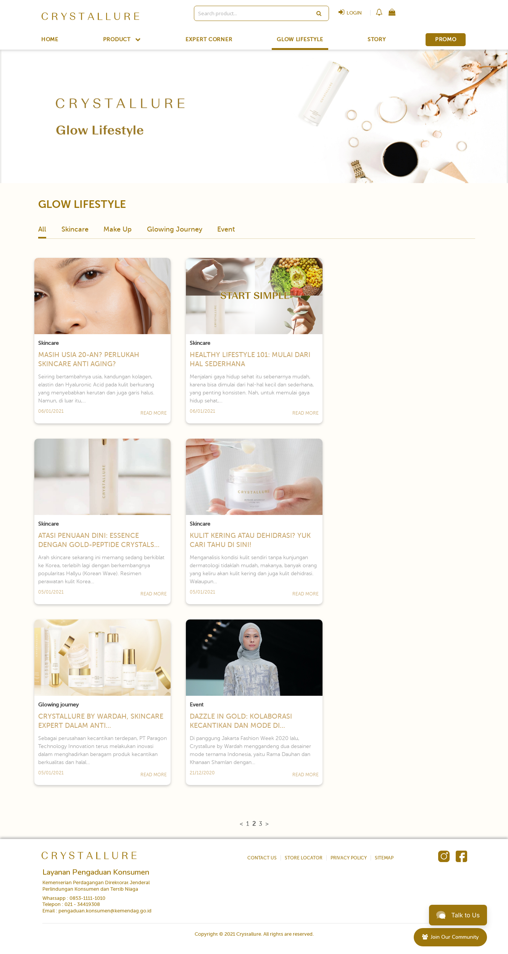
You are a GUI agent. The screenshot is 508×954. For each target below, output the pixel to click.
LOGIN (348, 13)
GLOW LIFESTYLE (300, 39)
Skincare (75, 229)
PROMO (445, 39)
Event (226, 229)
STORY (377, 39)
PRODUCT (122, 39)
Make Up (117, 229)
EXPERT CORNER (208, 39)
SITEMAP (384, 858)
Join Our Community (450, 937)
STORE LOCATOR (304, 858)
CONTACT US (262, 858)
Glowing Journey (174, 229)
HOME (49, 39)
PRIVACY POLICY (349, 858)
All (42, 229)
